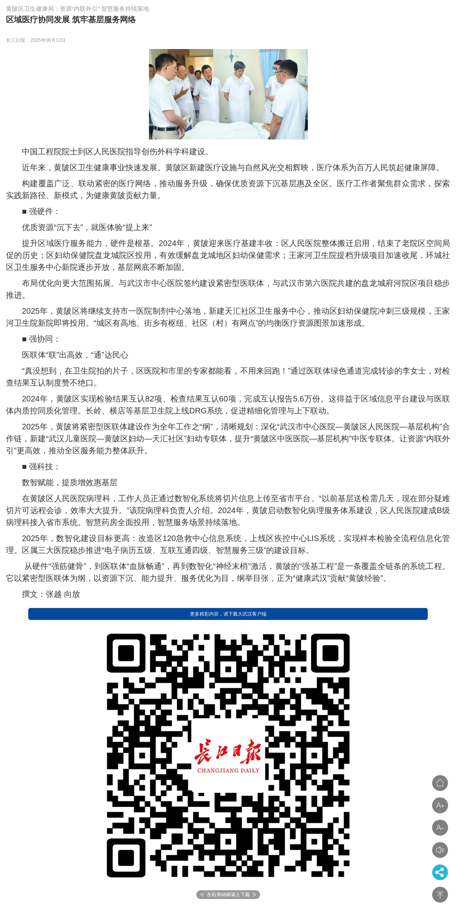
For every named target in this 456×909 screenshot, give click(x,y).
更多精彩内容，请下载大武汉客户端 (228, 614)
